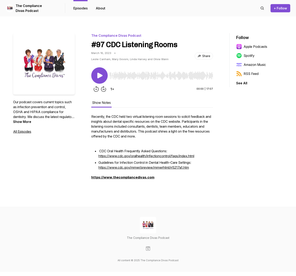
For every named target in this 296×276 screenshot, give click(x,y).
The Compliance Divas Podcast (29, 8)
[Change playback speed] (112, 89)
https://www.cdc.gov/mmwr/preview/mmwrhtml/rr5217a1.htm (143, 167)
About (100, 8)
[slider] (161, 75)
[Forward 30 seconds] (103, 89)
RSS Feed (247, 74)
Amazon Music (251, 65)
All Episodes (22, 131)
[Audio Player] (161, 74)
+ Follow (280, 8)
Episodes (80, 8)
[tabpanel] (152, 149)
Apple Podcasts (251, 46)
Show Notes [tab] (101, 103)
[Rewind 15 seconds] (96, 89)
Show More (22, 122)
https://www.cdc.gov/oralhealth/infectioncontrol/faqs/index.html (146, 156)
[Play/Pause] (99, 75)
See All (241, 83)
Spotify (245, 55)
